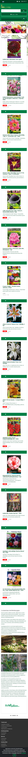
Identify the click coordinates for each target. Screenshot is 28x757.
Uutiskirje (3, 747)
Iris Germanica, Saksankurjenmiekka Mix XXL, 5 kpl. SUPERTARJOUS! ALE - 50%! (14, 589)
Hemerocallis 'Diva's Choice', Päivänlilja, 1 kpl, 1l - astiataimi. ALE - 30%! (14, 135)
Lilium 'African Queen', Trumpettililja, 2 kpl (13, 400)
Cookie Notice (4, 727)
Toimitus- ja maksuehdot (6, 725)
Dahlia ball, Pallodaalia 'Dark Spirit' (12, 59)
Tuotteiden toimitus (5, 724)
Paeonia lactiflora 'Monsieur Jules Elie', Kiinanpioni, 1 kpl (13, 249)
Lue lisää (24, 753)
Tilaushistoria (4, 745)
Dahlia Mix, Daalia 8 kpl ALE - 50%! (12, 513)
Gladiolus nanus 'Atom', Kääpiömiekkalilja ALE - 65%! (11, 438)
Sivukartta (3, 734)
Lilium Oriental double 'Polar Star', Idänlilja (12, 362)
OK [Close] (14, 755)
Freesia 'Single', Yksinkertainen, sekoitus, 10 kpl (11, 287)
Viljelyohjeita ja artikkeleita (6, 728)
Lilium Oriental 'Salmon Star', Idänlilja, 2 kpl (14, 324)
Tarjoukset (3, 740)
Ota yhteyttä (3, 733)
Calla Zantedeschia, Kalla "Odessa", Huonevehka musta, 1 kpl (12, 211)
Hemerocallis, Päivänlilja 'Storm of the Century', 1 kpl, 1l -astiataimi (13, 173)
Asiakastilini (3, 744)
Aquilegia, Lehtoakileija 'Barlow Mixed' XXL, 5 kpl (13, 551)
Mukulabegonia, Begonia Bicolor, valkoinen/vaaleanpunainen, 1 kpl (12, 476)
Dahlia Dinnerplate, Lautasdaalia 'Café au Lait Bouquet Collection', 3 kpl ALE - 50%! (13, 98)
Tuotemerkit (3, 738)
